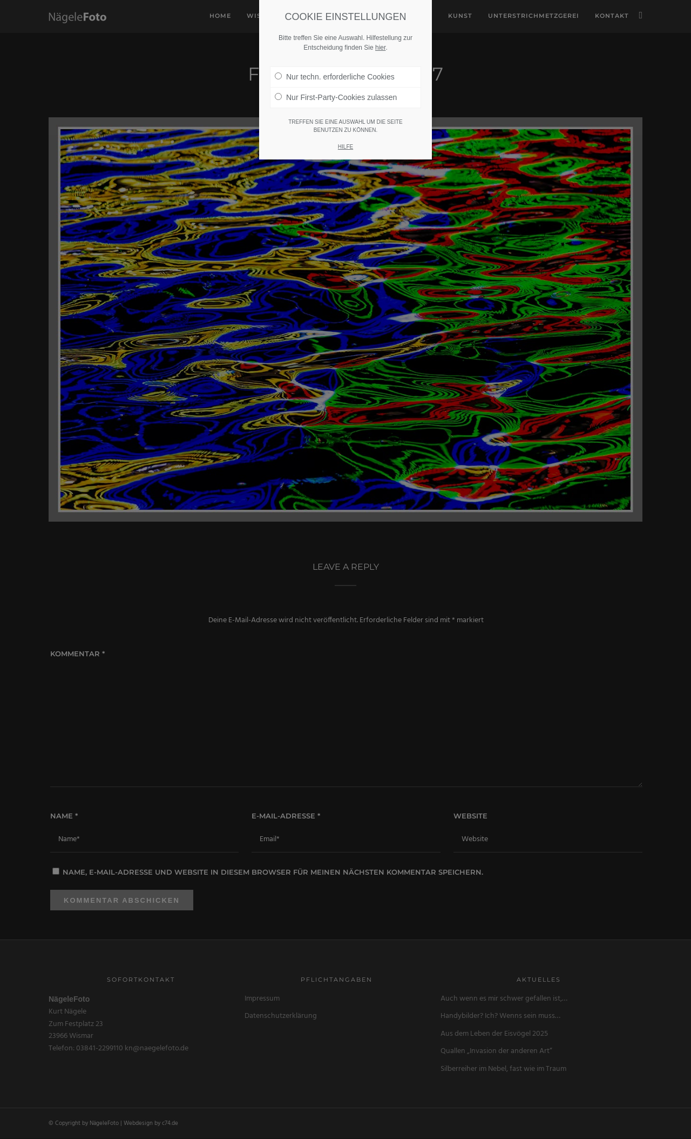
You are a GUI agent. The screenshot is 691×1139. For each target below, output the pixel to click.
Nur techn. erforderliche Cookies (335, 69)
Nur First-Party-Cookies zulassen (336, 90)
